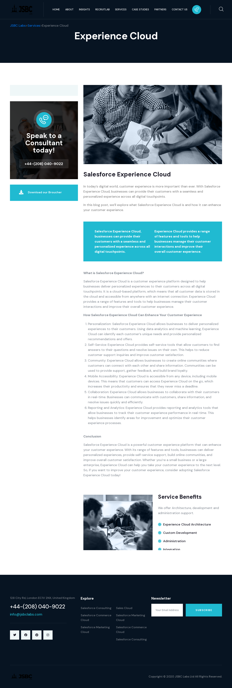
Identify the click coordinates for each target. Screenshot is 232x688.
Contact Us (179, 9)
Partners (160, 9)
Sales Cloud (124, 608)
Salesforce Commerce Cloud (96, 617)
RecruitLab (102, 9)
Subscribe (204, 610)
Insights (84, 9)
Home (56, 9)
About (69, 9)
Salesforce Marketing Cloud (95, 629)
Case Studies (140, 9)
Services (121, 9)
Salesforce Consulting (96, 608)
